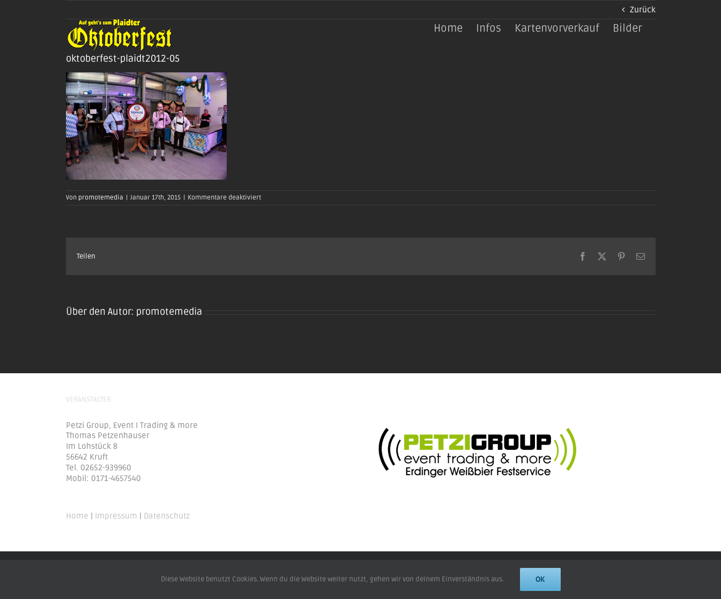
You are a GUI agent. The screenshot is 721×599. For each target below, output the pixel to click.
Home (77, 516)
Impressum (116, 516)
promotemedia (100, 198)
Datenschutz (167, 516)
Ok (540, 579)
